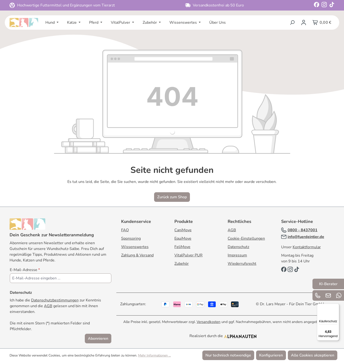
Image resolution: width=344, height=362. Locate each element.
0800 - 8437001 (302, 230)
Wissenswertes (135, 246)
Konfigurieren (271, 355)
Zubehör (181, 263)
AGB (48, 306)
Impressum (237, 255)
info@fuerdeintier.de (306, 236)
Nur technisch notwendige (228, 355)
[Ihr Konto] (303, 22)
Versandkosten (208, 321)
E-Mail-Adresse (25, 269)
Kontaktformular (307, 247)
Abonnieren (98, 338)
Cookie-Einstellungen (246, 238)
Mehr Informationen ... (154, 355)
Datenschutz (238, 246)
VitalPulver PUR (188, 255)
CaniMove (183, 230)
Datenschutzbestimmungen (55, 300)
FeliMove (182, 246)
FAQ (125, 230)
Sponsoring (131, 238)
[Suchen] (292, 22)
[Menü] (336, 306)
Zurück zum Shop (172, 197)
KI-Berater (328, 284)
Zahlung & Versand (137, 255)
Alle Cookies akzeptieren (312, 355)
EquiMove (182, 238)
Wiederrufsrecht (242, 263)
